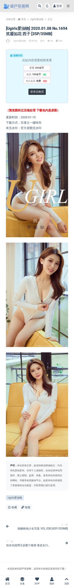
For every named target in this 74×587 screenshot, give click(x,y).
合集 (22, 581)
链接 (25, 507)
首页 (23, 19)
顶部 (66, 581)
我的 (51, 581)
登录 (57, 6)
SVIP (37, 581)
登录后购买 (37, 91)
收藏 (12, 507)
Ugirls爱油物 (36, 19)
